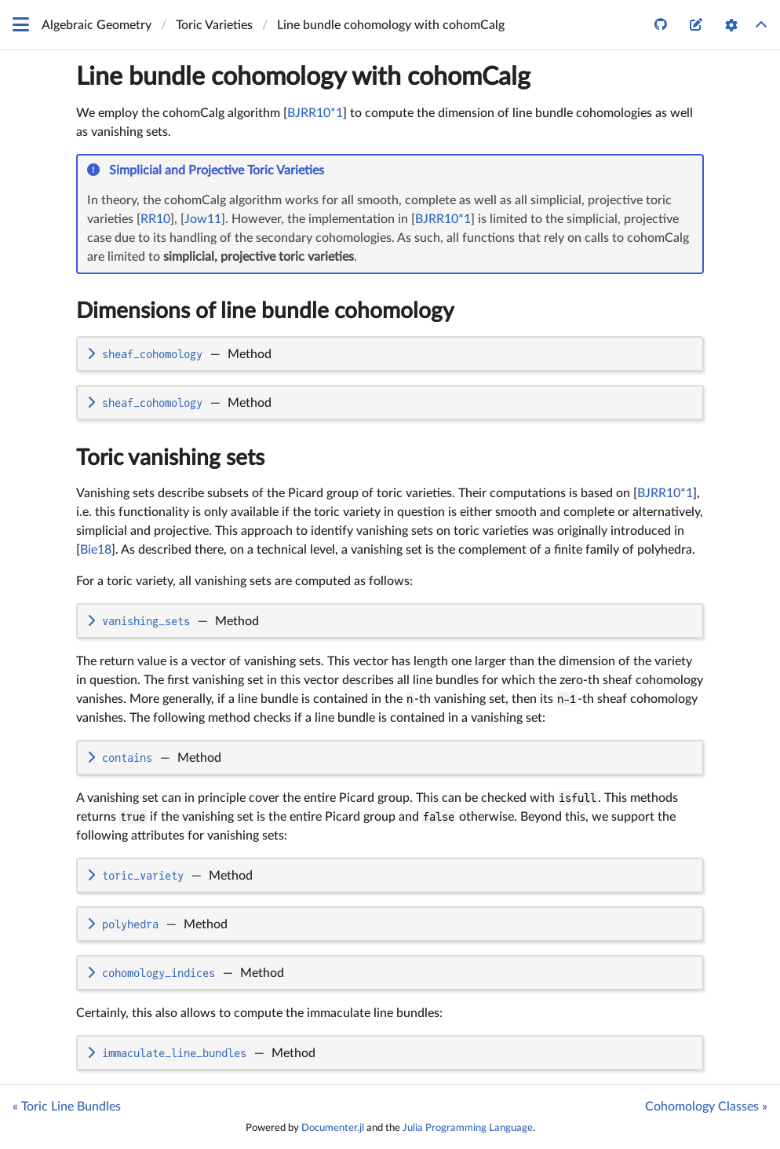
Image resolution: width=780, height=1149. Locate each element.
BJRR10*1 (315, 113)
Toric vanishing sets (170, 458)
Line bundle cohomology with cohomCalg (303, 77)
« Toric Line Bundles (67, 1106)
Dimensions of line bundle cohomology (265, 311)
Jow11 (202, 219)
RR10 (155, 219)
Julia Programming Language (468, 1128)
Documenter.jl (332, 1128)
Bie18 (95, 549)
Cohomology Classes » (706, 1106)
